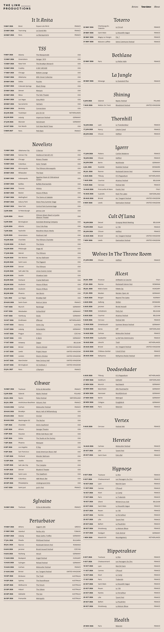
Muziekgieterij (121, 537)
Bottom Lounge (42, 73)
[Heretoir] (122, 440)
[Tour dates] (146, 7)
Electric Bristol (41, 347)
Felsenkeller (40, 329)
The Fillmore (41, 253)
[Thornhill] (121, 118)
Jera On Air (40, 113)
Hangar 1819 (41, 59)
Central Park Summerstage (46, 206)
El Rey (38, 447)
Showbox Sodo (41, 275)
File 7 (118, 37)
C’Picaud (119, 488)
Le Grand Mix (41, 30)
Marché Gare (121, 484)
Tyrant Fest (120, 450)
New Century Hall (43, 360)
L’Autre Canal (121, 129)
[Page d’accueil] (15, 7)
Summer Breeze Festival (125, 324)
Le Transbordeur (122, 125)
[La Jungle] (122, 75)
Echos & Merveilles (43, 389)
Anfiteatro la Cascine (123, 280)
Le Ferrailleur (121, 515)
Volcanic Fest (41, 402)
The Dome (40, 244)
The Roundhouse (42, 580)
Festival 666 (120, 185)
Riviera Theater (42, 159)
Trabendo (119, 579)
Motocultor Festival (43, 407)
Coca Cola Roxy (42, 226)
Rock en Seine (41, 302)
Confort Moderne (122, 153)
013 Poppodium (122, 176)
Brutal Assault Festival (44, 549)
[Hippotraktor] (121, 551)
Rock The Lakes (121, 194)
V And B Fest (120, 351)
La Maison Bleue (122, 528)
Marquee (39, 443)
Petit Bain (40, 131)
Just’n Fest (40, 487)
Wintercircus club (122, 502)
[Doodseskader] (122, 369)
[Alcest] (121, 273)
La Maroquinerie (42, 35)
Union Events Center (44, 271)
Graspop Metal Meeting (125, 222)
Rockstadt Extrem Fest (44, 545)
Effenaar (39, 320)
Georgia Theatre (42, 429)
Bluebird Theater (42, 469)
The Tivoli (40, 576)
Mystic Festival (41, 393)
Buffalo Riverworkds (43, 184)
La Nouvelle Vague (123, 33)
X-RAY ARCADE (41, 68)
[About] (157, 7)
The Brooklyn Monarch (44, 64)
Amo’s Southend (42, 425)
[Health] (121, 620)
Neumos (39, 460)
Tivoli (118, 342)
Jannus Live (40, 211)
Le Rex (118, 475)
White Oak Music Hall (44, 434)
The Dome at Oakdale (44, 197)
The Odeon (40, 589)
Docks (38, 316)
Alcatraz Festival (122, 180)
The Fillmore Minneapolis (46, 168)
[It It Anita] (42, 20)
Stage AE (39, 248)
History (39, 188)
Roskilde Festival (122, 167)
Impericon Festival (43, 117)
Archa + (39, 333)
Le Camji (119, 493)
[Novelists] (42, 144)
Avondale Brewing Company (47, 222)
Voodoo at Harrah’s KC (44, 155)
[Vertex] (122, 420)
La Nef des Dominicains (125, 338)
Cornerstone (41, 108)
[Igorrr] (121, 147)
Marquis (39, 90)
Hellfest (119, 134)
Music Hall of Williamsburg (46, 411)
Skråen (118, 302)
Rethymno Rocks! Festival (125, 356)
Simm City (40, 325)
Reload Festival (42, 563)
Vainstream (40, 122)
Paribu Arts (40, 531)
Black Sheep (40, 86)
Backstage (40, 307)
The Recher (40, 420)
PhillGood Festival (43, 540)
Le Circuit (119, 27)
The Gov (39, 594)
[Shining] (121, 94)
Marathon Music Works (45, 231)
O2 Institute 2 (41, 365)
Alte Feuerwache (122, 389)
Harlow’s (39, 104)
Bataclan (119, 407)
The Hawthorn (41, 474)
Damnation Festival (123, 203)
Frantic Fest (120, 189)
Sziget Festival (41, 558)
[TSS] (42, 48)
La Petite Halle (121, 61)
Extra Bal (119, 455)
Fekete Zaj (119, 289)
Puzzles (39, 81)
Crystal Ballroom (42, 280)
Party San (119, 311)
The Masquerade (42, 55)
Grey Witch (40, 99)
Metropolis (40, 598)
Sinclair (39, 416)
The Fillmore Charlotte (44, 240)
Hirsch (38, 554)
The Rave (39, 173)
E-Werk (39, 338)
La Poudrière (120, 524)
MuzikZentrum (121, 393)
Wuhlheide (120, 162)
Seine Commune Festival (125, 42)
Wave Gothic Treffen (44, 536)
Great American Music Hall (46, 452)
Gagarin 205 (40, 527)
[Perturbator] (42, 520)
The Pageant (41, 262)
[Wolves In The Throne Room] (122, 254)
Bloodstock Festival (123, 105)
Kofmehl (119, 380)
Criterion (39, 150)
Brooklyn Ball (41, 298)
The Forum (40, 585)
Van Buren (40, 293)
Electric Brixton (42, 356)
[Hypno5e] (122, 468)
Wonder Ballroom (43, 456)
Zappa (38, 342)
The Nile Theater (42, 95)
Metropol (119, 398)
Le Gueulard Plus (122, 81)
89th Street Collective (44, 77)
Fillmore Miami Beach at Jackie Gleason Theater (47, 216)
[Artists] (134, 7)
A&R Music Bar (41, 478)
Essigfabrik (120, 402)
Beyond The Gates (122, 298)
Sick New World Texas (44, 126)
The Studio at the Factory (45, 438)
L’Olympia (40, 369)
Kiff (117, 329)
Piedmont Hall (41, 235)
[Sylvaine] (42, 501)
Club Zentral (120, 533)
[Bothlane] (122, 55)
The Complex (41, 465)
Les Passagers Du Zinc (124, 479)
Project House (41, 351)
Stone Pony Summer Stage (46, 202)
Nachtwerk (120, 384)
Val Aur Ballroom (42, 257)
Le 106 (118, 227)
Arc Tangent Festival (44, 571)
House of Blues (42, 193)
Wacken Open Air (122, 293)
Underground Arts (43, 483)
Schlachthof (40, 311)
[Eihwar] (42, 383)
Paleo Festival (41, 398)
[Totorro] (122, 20)
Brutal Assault (121, 306)
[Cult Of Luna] (122, 216)
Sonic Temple (41, 164)
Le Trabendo (120, 497)
